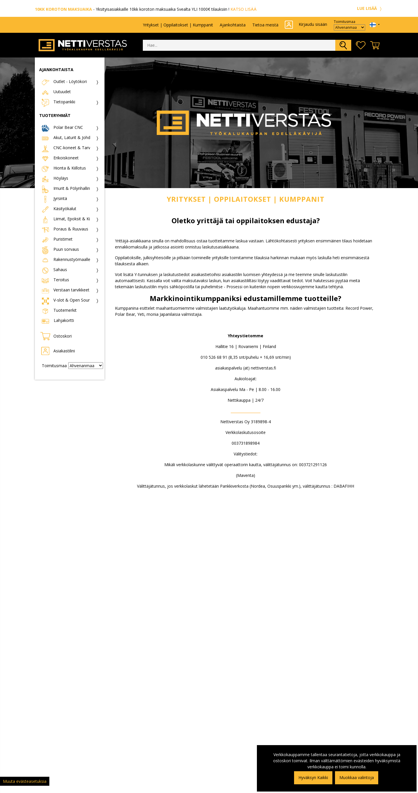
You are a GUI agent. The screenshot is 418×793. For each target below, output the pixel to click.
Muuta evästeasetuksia (24, 781)
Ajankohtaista (233, 25)
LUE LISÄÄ (370, 8)
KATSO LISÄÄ (243, 9)
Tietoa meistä (265, 25)
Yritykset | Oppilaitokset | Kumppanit (178, 25)
